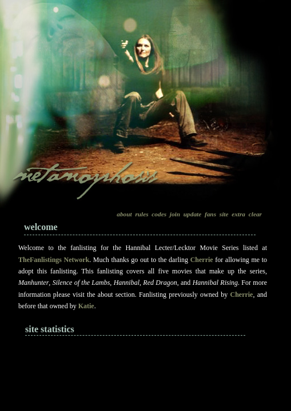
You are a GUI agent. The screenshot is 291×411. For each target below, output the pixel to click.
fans (210, 214)
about (124, 214)
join (175, 214)
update (192, 214)
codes (159, 214)
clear (255, 214)
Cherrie (201, 260)
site (224, 214)
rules (141, 214)
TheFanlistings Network (53, 260)
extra (238, 214)
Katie (86, 306)
